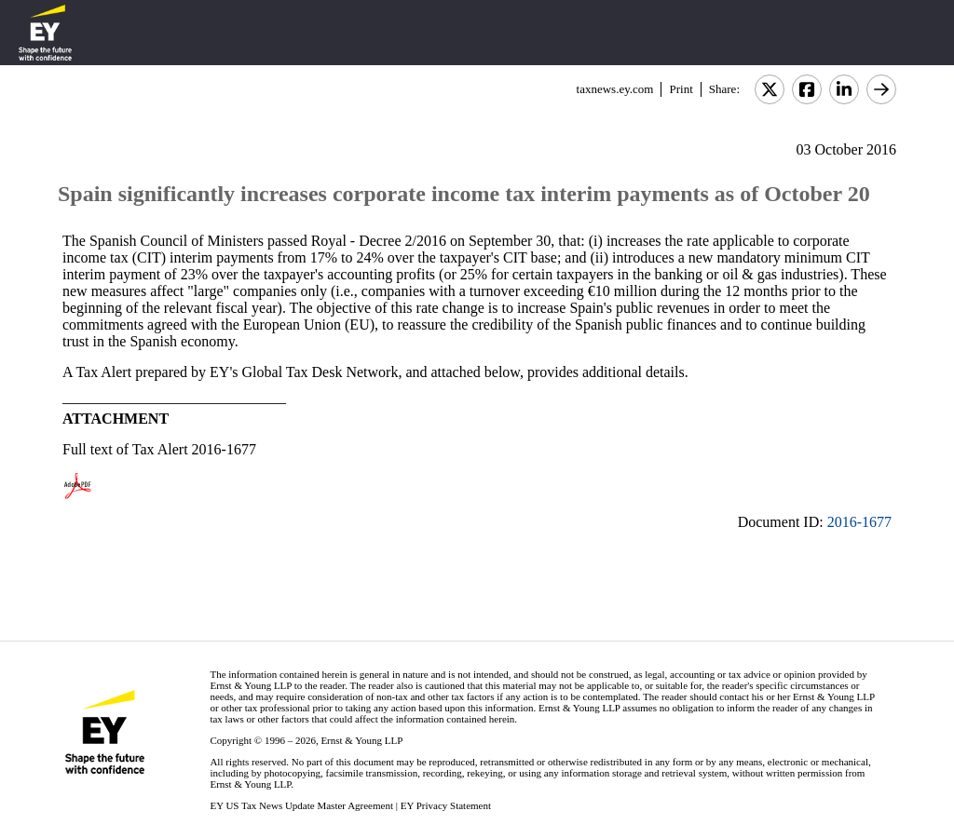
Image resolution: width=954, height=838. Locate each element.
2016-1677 (859, 522)
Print (680, 89)
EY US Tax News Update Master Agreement (301, 805)
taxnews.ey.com (615, 89)
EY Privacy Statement (446, 805)
